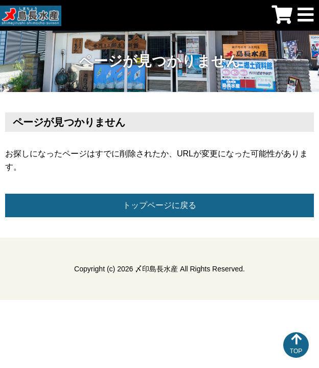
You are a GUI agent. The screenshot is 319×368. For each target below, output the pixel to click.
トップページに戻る (159, 205)
